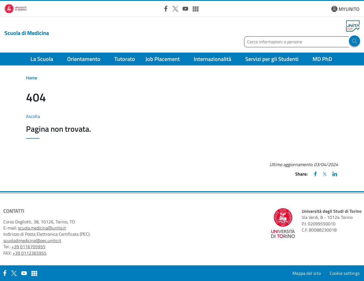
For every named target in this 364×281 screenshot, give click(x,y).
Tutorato (124, 59)
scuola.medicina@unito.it (42, 228)
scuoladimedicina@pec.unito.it (32, 240)
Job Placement (162, 59)
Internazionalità (212, 59)
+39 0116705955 (28, 246)
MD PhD (322, 59)
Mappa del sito (306, 273)
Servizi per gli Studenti (272, 59)
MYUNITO (349, 9)
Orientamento (83, 59)
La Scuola (41, 59)
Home (31, 77)
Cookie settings (345, 273)
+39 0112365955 (29, 253)
